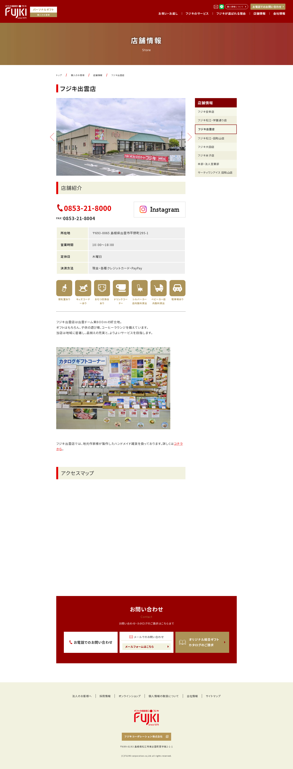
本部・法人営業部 (208, 164)
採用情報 (105, 696)
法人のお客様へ (82, 696)
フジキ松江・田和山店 (211, 138)
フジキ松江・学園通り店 (212, 120)
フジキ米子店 (206, 155)
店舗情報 (205, 102)
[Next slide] (190, 137)
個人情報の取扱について (164, 696)
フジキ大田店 (206, 147)
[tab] (119, 173)
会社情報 (192, 696)
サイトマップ (213, 696)
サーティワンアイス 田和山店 (215, 172)
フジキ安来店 (206, 111)
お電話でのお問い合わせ (267, 7)
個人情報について (235, 6)
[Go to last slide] (52, 137)
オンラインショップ (130, 696)
